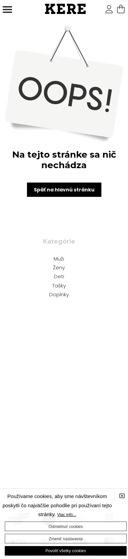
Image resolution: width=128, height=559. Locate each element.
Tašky (59, 286)
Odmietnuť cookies (65, 526)
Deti (59, 277)
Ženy (59, 268)
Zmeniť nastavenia (66, 539)
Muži (59, 259)
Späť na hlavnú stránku (64, 190)
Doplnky (59, 295)
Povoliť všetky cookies (65, 550)
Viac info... (66, 514)
